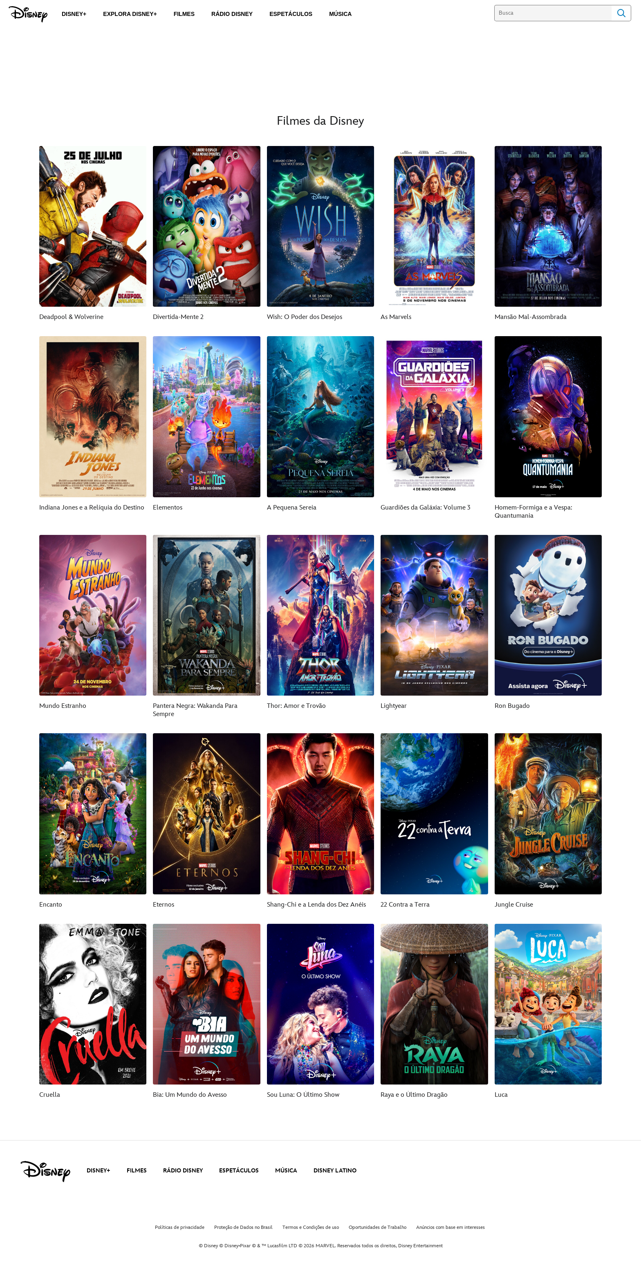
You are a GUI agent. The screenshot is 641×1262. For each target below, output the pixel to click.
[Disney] (28, 14)
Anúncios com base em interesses (450, 1227)
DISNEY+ (98, 1170)
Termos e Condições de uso (310, 1227)
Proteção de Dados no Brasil (243, 1227)
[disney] (45, 1171)
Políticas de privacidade (179, 1227)
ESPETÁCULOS (239, 1170)
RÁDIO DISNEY (183, 1170)
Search (621, 13)
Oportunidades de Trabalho (377, 1227)
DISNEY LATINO (335, 1170)
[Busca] (553, 13)
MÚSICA (286, 1170)
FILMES (137, 1170)
